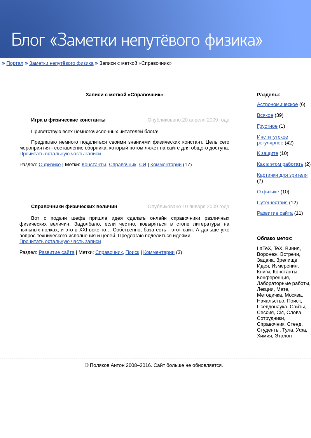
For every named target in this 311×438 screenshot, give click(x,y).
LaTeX (264, 248)
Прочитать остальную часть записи (60, 153)
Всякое (265, 115)
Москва (293, 295)
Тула (287, 330)
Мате (282, 289)
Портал (15, 63)
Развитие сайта (56, 252)
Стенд (294, 324)
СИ (142, 164)
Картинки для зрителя (282, 175)
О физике (49, 164)
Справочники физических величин (74, 206)
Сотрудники (270, 318)
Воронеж (267, 254)
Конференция (273, 277)
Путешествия (272, 202)
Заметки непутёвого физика (61, 63)
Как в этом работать (280, 164)
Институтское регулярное (272, 140)
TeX (278, 248)
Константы (94, 164)
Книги (263, 272)
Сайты (297, 306)
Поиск (132, 252)
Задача (265, 260)
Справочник (122, 164)
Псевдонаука (272, 306)
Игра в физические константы (68, 120)
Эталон (283, 336)
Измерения (284, 266)
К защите (267, 153)
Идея (263, 266)
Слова (294, 312)
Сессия (265, 312)
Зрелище (286, 260)
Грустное (267, 126)
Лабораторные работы (283, 283)
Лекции (265, 289)
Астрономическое (277, 104)
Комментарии (166, 164)
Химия (264, 336)
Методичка (269, 295)
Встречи (289, 254)
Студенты (268, 330)
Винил (292, 248)
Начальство (270, 301)
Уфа (301, 330)
